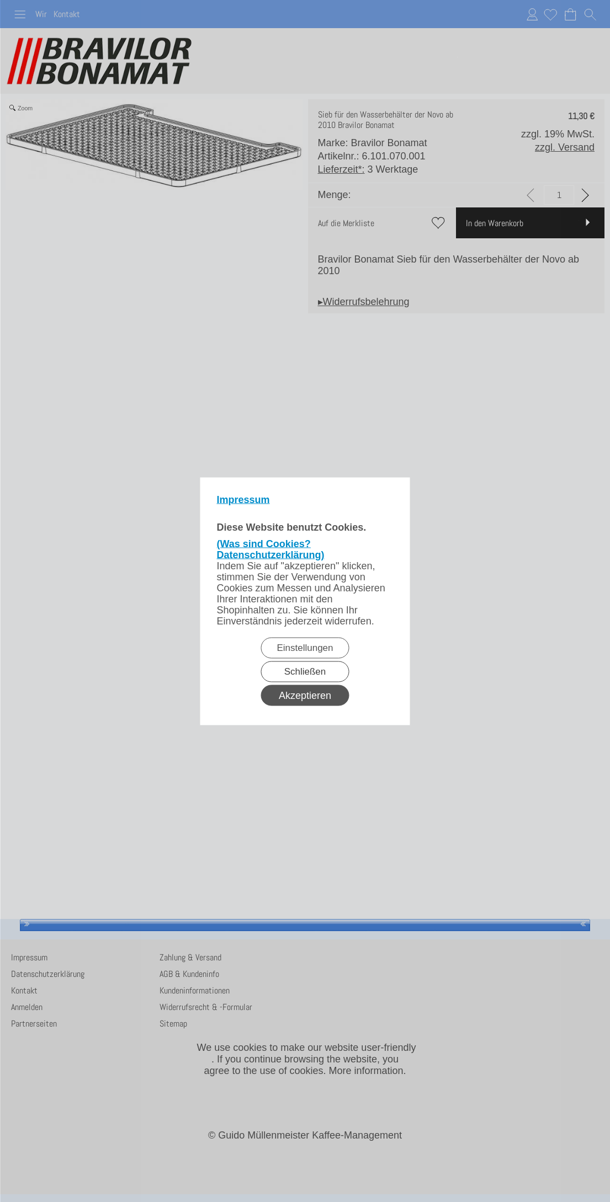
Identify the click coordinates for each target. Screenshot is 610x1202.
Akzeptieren (305, 695)
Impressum (243, 499)
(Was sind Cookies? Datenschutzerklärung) (271, 549)
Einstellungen (305, 647)
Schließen (305, 671)
